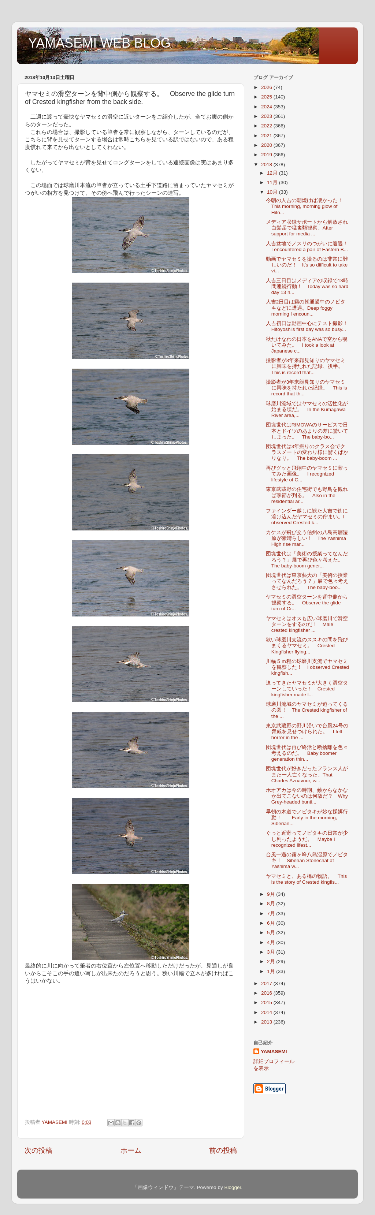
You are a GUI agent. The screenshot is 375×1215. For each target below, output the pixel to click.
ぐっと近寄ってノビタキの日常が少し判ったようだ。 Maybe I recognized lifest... (307, 838)
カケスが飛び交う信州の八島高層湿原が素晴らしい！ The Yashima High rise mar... (307, 538)
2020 (267, 145)
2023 (267, 116)
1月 (271, 971)
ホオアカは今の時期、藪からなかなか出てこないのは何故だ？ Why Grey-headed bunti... (307, 796)
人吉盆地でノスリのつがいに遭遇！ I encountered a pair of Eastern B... (309, 246)
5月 (271, 932)
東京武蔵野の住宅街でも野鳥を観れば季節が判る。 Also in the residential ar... (307, 495)
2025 (267, 97)
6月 (271, 923)
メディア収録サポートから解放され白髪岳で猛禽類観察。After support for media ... (307, 227)
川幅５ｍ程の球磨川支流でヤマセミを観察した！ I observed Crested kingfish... (307, 667)
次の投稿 (38, 1150)
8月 (271, 903)
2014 (267, 1012)
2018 (267, 164)
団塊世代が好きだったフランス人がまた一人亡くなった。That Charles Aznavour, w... (307, 774)
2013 (267, 1022)
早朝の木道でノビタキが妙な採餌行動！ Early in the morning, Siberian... (307, 817)
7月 (271, 913)
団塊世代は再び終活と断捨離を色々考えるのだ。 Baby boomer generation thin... (307, 753)
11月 (273, 182)
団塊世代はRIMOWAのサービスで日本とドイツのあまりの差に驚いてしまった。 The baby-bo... (307, 430)
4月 (271, 942)
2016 (267, 993)
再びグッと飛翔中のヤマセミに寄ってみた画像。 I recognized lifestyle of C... (307, 473)
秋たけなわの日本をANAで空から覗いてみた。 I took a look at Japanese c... (307, 345)
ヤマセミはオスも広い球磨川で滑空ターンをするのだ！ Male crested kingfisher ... (307, 624)
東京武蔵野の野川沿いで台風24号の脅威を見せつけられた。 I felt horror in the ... (307, 731)
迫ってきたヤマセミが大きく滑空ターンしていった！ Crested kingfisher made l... (307, 688)
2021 (267, 135)
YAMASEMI (274, 1051)
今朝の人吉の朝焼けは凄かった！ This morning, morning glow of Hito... (307, 206)
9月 (271, 894)
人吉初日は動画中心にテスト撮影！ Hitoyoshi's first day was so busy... (309, 326)
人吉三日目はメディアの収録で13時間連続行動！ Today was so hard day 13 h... (307, 286)
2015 (267, 1002)
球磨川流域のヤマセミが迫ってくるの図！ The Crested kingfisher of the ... (307, 710)
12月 (273, 173)
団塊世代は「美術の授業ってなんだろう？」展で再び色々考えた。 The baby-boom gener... (307, 559)
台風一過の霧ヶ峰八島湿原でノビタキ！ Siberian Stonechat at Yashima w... (307, 860)
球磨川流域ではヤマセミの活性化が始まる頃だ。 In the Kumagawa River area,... (307, 409)
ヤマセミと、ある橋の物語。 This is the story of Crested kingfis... (306, 879)
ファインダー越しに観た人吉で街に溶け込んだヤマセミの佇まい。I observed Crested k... (307, 516)
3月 (271, 952)
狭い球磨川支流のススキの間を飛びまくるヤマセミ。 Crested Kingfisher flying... (307, 645)
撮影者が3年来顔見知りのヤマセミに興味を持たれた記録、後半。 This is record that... (307, 366)
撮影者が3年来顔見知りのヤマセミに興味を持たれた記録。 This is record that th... (306, 387)
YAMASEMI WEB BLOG (99, 43)
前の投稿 (223, 1150)
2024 (267, 106)
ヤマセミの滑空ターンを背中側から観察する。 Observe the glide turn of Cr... (307, 602)
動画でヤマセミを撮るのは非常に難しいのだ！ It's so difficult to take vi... (307, 264)
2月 (271, 961)
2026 (267, 87)
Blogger (232, 1187)
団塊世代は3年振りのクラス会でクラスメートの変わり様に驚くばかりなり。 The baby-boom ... (307, 452)
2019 (267, 154)
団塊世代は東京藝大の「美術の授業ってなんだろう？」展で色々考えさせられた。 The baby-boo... (307, 581)
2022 (267, 125)
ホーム (130, 1150)
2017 (267, 983)
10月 (273, 192)
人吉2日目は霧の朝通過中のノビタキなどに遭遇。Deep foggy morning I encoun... (306, 307)
